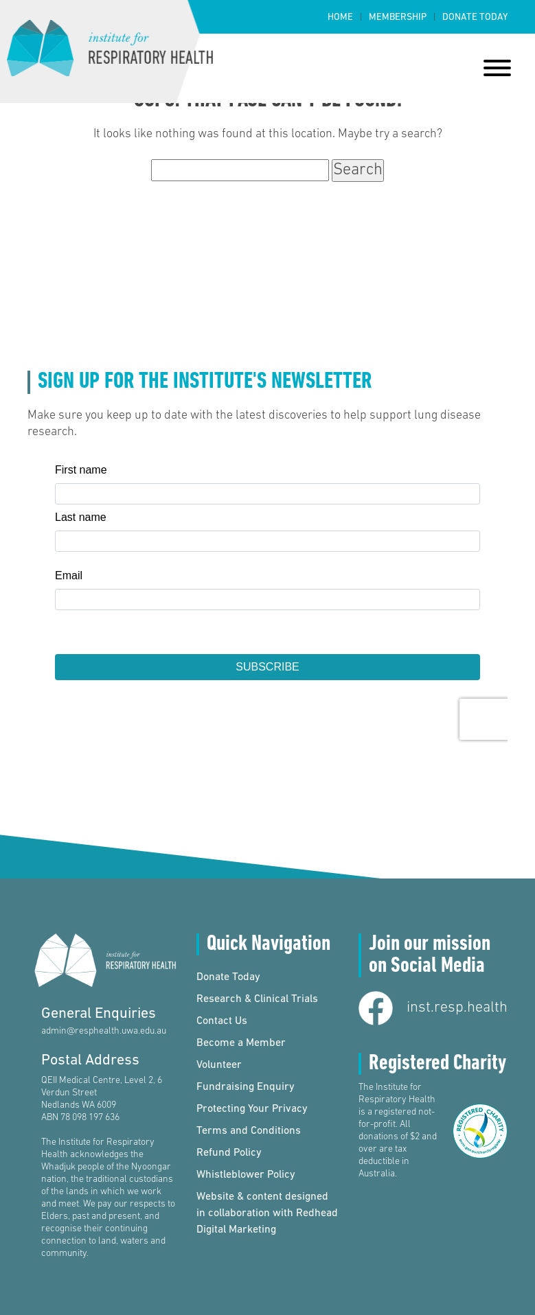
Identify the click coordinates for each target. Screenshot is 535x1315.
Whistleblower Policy (245, 1174)
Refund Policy (229, 1153)
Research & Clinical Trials (257, 999)
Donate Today (475, 17)
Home (340, 17)
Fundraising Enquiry (245, 1087)
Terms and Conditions (248, 1131)
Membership (397, 17)
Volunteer (219, 1065)
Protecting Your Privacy (252, 1109)
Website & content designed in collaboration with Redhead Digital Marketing (267, 1213)
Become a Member (241, 1043)
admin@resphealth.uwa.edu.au (103, 1031)
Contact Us (221, 1021)
